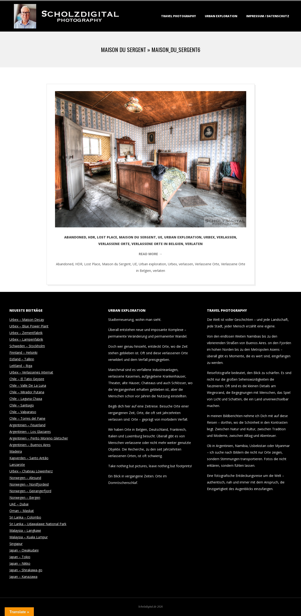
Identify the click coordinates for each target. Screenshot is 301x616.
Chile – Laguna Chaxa (25, 398)
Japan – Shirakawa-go (25, 570)
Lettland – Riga (20, 365)
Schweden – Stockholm (27, 346)
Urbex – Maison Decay (26, 319)
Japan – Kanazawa (23, 576)
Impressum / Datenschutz (267, 16)
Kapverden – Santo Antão (28, 458)
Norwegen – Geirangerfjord (30, 491)
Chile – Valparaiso (22, 412)
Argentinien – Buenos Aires (30, 445)
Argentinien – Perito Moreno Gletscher (38, 438)
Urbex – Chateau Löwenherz (31, 471)
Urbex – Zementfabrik (26, 332)
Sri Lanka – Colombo (25, 517)
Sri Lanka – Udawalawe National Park (37, 524)
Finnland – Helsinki (23, 352)
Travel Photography (178, 16)
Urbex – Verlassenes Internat (31, 372)
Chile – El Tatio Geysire (26, 379)
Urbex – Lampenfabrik (26, 339)
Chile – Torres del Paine (27, 418)
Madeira (15, 451)
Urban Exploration (221, 16)
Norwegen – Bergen (24, 497)
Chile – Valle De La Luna (27, 385)
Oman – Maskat (21, 510)
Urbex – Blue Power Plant (28, 326)
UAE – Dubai (18, 504)
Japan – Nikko (19, 563)
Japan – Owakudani (24, 550)
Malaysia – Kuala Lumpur (28, 537)
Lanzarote (17, 464)
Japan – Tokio (19, 557)
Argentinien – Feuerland (27, 425)
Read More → (150, 254)
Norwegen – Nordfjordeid (29, 484)
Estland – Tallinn (21, 359)
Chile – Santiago (21, 405)
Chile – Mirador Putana (26, 392)
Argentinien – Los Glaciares (30, 431)
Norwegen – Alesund (25, 477)
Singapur (16, 543)
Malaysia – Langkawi (25, 530)
